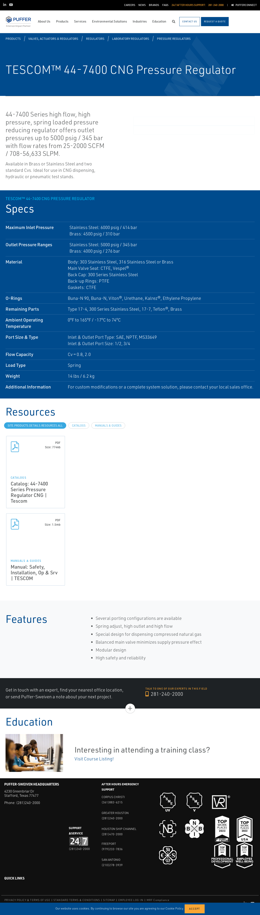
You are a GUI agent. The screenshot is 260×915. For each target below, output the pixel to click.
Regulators (95, 38)
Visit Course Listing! (94, 758)
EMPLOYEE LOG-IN (131, 900)
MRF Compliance (158, 900)
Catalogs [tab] (79, 425)
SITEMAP (109, 900)
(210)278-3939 (112, 865)
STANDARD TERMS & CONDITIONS (76, 900)
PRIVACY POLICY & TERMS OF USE (27, 900)
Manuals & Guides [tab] (108, 425)
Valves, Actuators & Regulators (53, 38)
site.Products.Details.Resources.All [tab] (35, 425)
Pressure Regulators (174, 38)
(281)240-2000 (28, 802)
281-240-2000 (164, 694)
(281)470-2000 (112, 834)
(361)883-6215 (112, 802)
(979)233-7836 (112, 849)
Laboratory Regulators (130, 38)
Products (13, 38)
